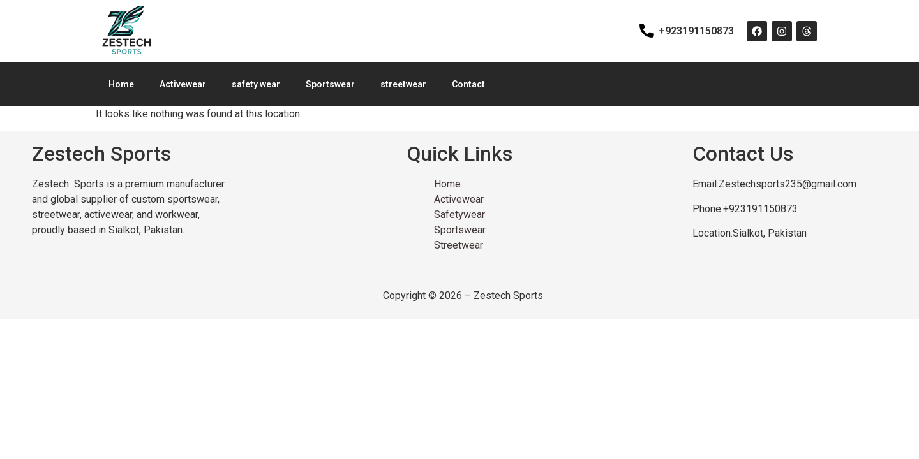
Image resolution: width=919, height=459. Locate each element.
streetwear (403, 84)
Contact (468, 84)
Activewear (183, 84)
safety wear (256, 84)
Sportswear (330, 84)
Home (121, 84)
